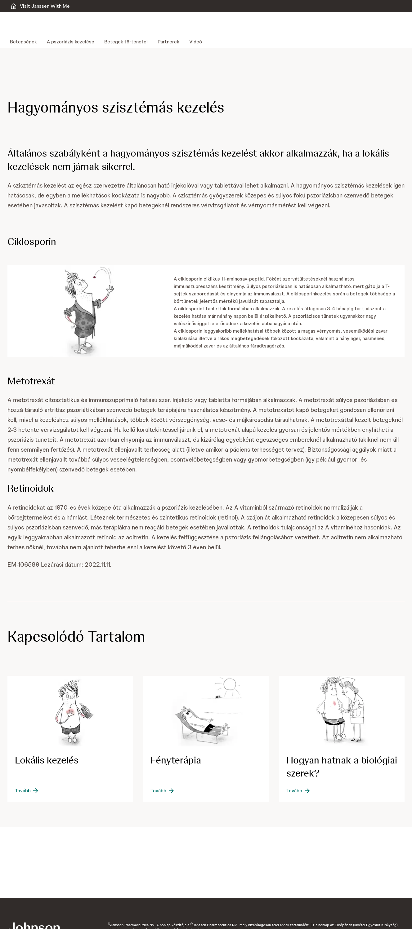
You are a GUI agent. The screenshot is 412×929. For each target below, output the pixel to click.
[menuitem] (26, 42)
